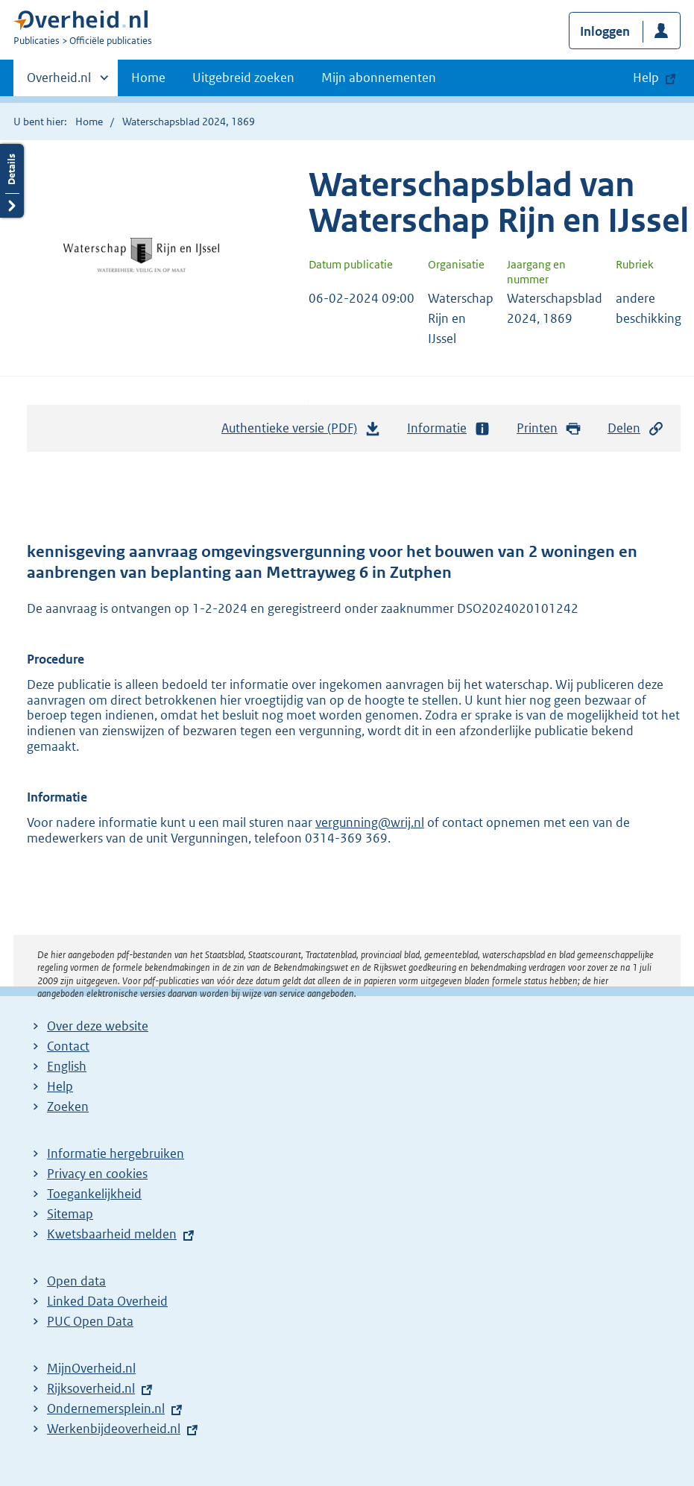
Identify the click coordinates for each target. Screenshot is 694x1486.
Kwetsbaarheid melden (112, 1234)
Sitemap (70, 1214)
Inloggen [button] (605, 31)
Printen (549, 428)
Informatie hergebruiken (115, 1153)
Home (148, 77)
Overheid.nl (59, 82)
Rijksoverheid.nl (91, 1388)
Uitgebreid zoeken (243, 77)
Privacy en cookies (97, 1173)
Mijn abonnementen (378, 77)
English (66, 1066)
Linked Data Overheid (107, 1301)
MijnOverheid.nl (91, 1368)
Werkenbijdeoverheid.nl (113, 1428)
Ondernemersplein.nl (106, 1408)
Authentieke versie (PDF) (301, 431)
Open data (76, 1281)
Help (60, 1086)
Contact (68, 1046)
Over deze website (97, 1026)
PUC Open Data (90, 1321)
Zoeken (68, 1106)
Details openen (12, 181)
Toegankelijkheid (94, 1194)
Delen (636, 428)
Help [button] (646, 77)
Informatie (448, 428)
